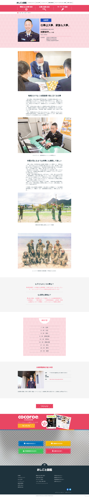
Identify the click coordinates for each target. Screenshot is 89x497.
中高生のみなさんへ (58, 475)
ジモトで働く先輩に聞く (41, 481)
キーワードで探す (39, 479)
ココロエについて (31, 2)
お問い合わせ (69, 2)
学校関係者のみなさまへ (59, 479)
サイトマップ (68, 492)
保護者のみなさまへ (58, 477)
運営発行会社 (20, 487)
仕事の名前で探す (39, 477)
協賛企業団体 (51, 2)
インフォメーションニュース (42, 483)
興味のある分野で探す (40, 475)
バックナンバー (44, 2)
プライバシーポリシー (60, 492)
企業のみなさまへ (57, 481)
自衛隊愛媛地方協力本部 (44, 367)
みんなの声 (38, 2)
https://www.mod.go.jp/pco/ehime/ (56, 379)
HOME (19, 475)
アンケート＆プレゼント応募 (60, 2)
